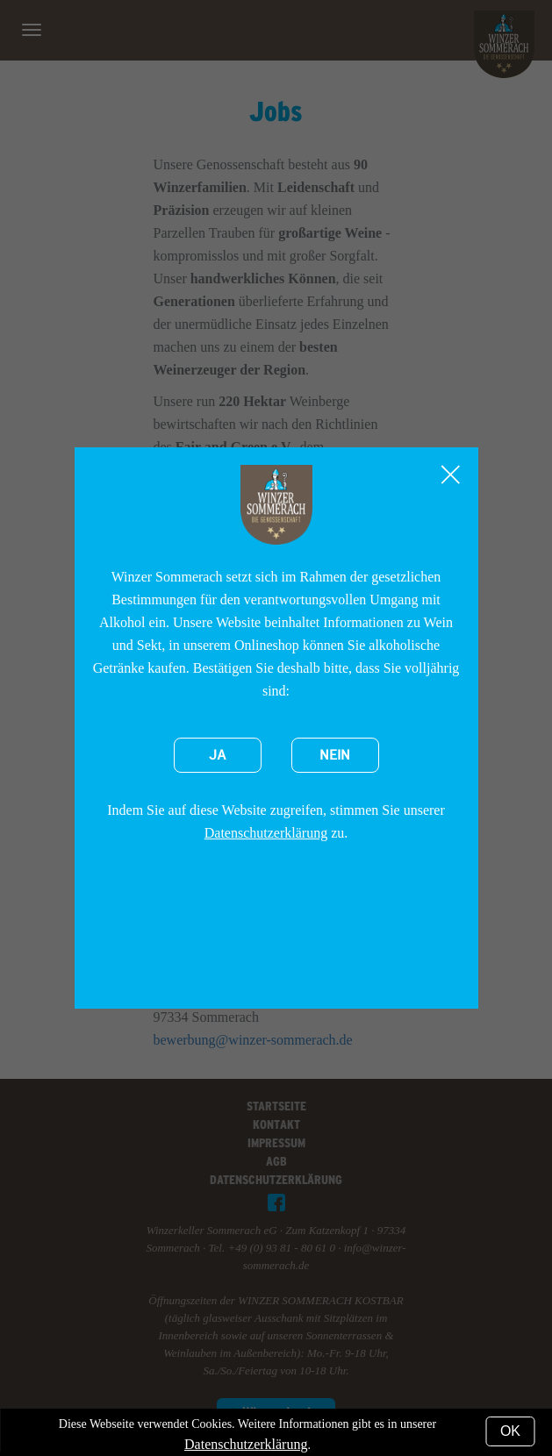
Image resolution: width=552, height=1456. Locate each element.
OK (510, 1431)
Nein (334, 755)
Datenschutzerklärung (265, 832)
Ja (217, 755)
